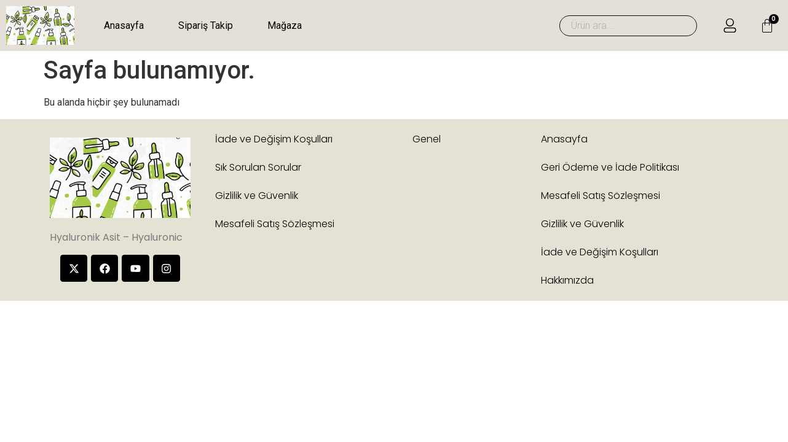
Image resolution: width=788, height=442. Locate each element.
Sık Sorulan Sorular (258, 167)
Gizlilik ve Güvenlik (256, 195)
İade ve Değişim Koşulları (274, 139)
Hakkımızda (567, 280)
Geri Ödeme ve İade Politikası (610, 167)
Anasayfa (124, 25)
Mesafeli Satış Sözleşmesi (274, 224)
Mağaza (284, 25)
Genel (426, 139)
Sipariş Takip (205, 25)
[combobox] (628, 25)
